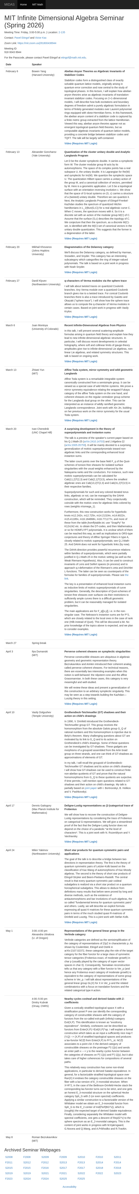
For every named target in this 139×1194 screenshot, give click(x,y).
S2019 (8, 1173)
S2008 (8, 1157)
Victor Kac (41, 37)
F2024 (45, 1178)
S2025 (63, 1178)
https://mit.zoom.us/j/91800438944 (37, 43)
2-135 (62, 32)
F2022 (99, 1173)
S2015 (8, 1167)
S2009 (45, 1157)
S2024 (27, 1178)
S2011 (117, 1157)
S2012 (27, 1162)
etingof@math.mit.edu (73, 57)
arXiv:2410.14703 (94, 441)
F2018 (117, 1167)
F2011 (8, 1162)
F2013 (81, 1162)
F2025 (81, 1178)
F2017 (81, 1167)
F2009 (63, 1157)
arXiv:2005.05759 (75, 445)
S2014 (99, 1162)
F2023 (8, 1178)
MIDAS (9, 4)
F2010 (99, 1157)
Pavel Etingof (22, 37)
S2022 (81, 1173)
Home (23, 4)
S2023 (117, 1173)
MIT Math (37, 4)
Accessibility (69, 1186)
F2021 (63, 1173)
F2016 (45, 1167)
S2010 (81, 1157)
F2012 (45, 1162)
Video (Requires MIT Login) (80, 143)
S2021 (45, 1173)
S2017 (63, 1167)
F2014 (117, 1162)
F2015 (27, 1167)
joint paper (91, 788)
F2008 (27, 1157)
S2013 (63, 1162)
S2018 (99, 1167)
